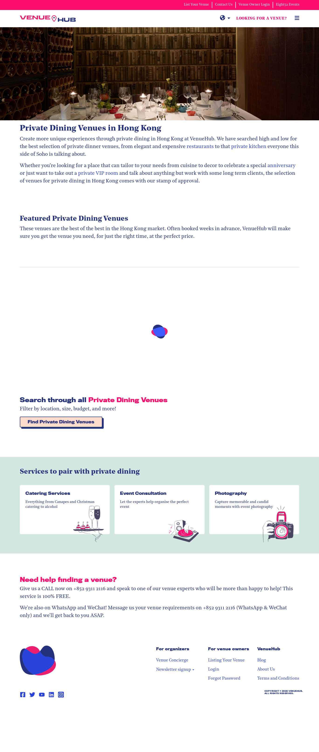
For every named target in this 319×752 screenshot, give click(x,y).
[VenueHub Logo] (48, 19)
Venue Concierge (172, 660)
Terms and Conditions (278, 678)
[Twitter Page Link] (32, 695)
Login (213, 669)
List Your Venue (196, 5)
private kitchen (248, 146)
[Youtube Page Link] (42, 695)
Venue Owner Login (254, 5)
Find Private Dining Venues (61, 422)
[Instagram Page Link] (61, 695)
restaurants (200, 146)
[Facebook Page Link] (23, 695)
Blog (261, 660)
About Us (266, 669)
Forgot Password (224, 678)
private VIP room (97, 173)
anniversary (281, 166)
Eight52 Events (287, 5)
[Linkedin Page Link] (51, 695)
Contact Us (224, 5)
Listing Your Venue (226, 660)
